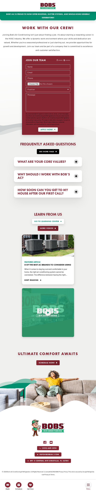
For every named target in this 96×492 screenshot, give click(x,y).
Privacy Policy (63, 472)
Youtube (51, 442)
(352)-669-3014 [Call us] (48, 448)
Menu (88, 486)
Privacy (46, 474)
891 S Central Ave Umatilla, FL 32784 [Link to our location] (48, 460)
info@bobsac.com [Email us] (48, 454)
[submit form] (48, 129)
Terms (53, 474)
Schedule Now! (47, 362)
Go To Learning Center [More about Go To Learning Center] (46, 221)
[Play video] (48, 312)
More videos (46, 228)
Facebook (44, 442)
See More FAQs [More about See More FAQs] (46, 151)
